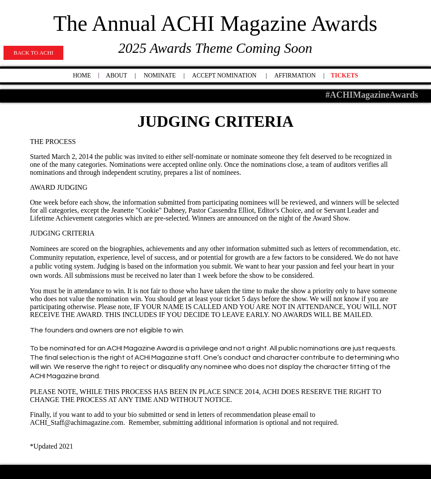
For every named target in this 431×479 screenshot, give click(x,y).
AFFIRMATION (295, 75)
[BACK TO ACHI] (33, 53)
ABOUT (116, 75)
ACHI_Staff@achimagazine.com (76, 422)
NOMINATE (160, 75)
